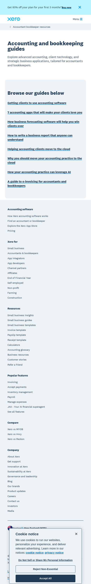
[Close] (76, 534)
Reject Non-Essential (45, 569)
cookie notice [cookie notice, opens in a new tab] (35, 552)
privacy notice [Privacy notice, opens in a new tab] (54, 552)
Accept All (45, 578)
